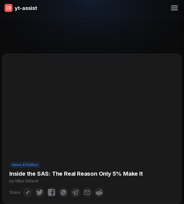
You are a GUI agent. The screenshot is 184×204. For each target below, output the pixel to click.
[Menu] (174, 8)
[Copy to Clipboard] (27, 192)
